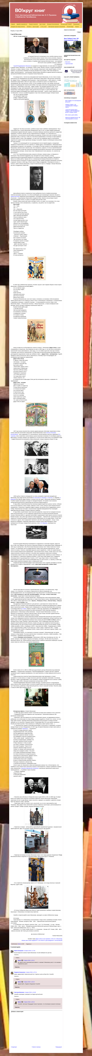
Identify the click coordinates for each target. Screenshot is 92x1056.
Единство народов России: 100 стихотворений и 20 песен (72, 118)
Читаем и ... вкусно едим (33, 26)
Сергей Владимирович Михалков (22, 66)
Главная (13, 24)
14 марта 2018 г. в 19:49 (30, 992)
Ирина (19, 943)
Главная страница (36, 1047)
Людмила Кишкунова (19, 972)
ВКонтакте (67, 62)
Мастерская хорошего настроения (57, 26)
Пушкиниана (76, 24)
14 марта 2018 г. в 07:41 (31, 972)
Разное (77, 26)
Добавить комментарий (17, 1011)
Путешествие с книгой (66, 24)
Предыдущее (59, 1047)
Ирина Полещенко (18, 950)
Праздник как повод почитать (18, 26)
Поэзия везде (70, 26)
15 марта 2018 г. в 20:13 (29, 981)
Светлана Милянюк (19, 992)
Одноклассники (69, 63)
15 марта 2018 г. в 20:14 (29, 1002)
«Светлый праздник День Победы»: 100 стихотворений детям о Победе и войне (72, 111)
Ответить (16, 954)
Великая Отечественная (53, 24)
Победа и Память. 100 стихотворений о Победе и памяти (71, 106)
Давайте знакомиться (22, 24)
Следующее (14, 1047)
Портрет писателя (33, 24)
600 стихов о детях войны (71, 114)
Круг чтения (42, 24)
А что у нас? (44, 26)
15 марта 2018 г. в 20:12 (29, 960)
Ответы (17, 957)
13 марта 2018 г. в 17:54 (29, 950)
